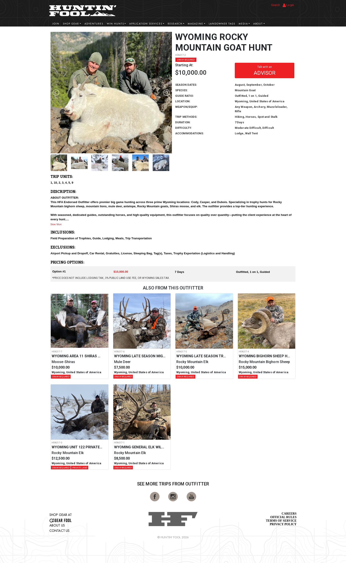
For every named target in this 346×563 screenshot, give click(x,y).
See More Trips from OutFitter (173, 484)
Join (55, 23)
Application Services (145, 23)
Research (175, 23)
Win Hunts (115, 23)
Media (243, 23)
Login (288, 5)
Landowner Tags (222, 23)
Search (275, 5)
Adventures (94, 23)
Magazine (195, 23)
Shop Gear (71, 23)
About (258, 23)
